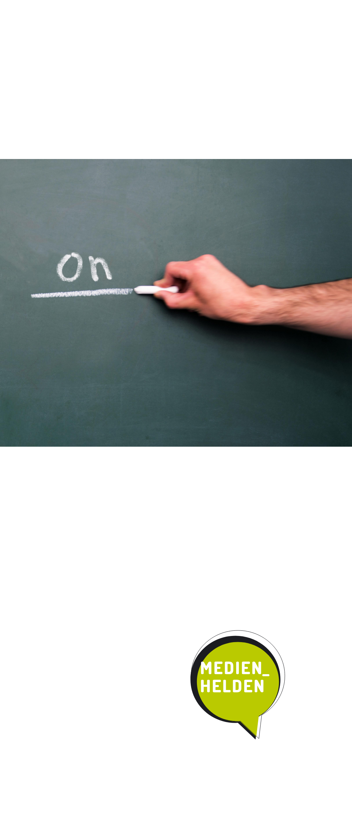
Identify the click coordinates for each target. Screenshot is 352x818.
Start (24, 56)
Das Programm (75, 56)
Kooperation (211, 56)
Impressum (292, 6)
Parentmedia (298, 56)
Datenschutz (326, 6)
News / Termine (256, 6)
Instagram (226, 6)
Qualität (122, 56)
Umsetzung (164, 56)
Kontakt (255, 56)
